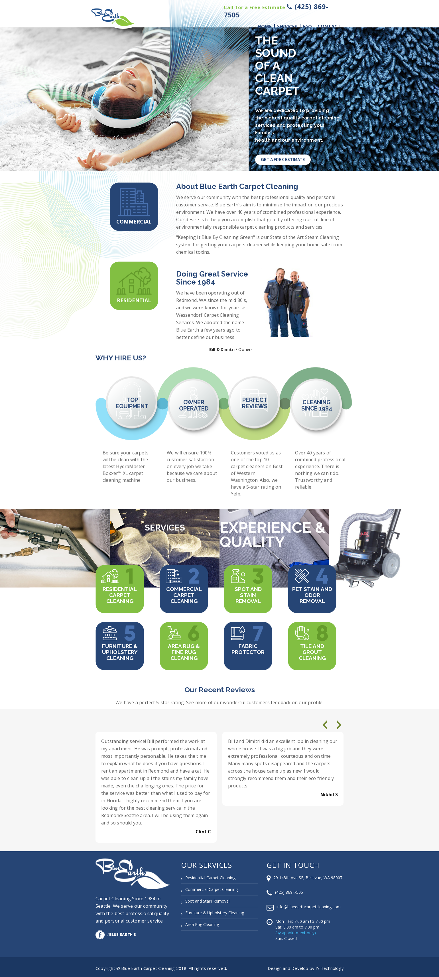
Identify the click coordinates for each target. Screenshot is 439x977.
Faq (307, 26)
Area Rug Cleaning (202, 922)
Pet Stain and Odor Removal (312, 593)
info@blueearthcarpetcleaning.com (309, 904)
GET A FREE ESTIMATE (283, 159)
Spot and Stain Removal (248, 593)
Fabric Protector (248, 647)
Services (287, 26)
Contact (329, 26)
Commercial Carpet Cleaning (184, 593)
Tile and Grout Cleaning (312, 650)
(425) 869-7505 (289, 890)
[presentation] (325, 724)
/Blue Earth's (115, 932)
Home (264, 26)
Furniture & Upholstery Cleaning (120, 650)
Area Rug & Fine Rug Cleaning (184, 650)
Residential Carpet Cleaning (120, 593)
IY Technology (329, 966)
